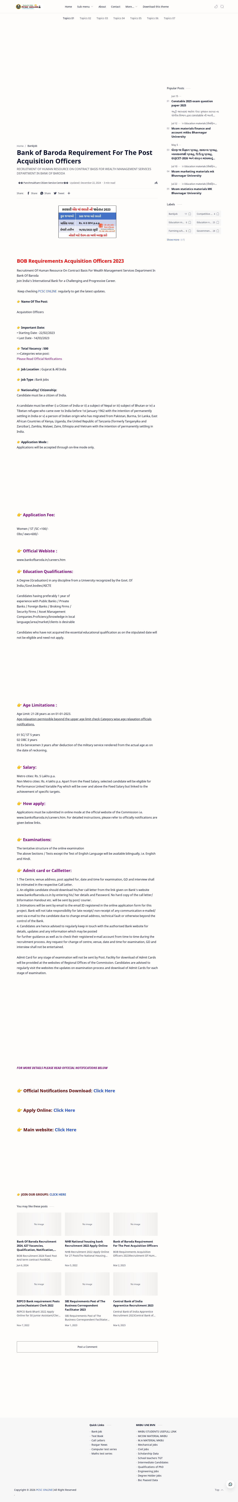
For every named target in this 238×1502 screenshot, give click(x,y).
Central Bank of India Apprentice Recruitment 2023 (133, 1303)
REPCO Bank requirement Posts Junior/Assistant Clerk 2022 (38, 1303)
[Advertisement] (119, 54)
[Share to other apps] (69, 193)
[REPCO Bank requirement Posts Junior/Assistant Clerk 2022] (39, 1284)
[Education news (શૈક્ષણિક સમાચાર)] (208, 222)
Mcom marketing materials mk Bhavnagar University (192, 173)
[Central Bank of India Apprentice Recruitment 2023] (135, 1284)
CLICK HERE (58, 1194)
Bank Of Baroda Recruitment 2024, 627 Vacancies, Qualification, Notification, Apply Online (36, 1246)
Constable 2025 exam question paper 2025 (192, 103)
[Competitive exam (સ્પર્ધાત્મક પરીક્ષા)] (208, 214)
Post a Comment (87, 1347)
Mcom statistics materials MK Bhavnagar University (191, 191)
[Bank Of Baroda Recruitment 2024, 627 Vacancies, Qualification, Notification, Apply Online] (39, 1224)
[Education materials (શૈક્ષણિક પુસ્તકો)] (204, 123)
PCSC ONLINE (47, 291)
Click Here (104, 1091)
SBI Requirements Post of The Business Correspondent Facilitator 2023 (85, 1305)
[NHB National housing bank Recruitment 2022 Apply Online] (87, 1224)
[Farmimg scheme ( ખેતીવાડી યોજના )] (180, 231)
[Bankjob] (180, 214)
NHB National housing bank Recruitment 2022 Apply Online (86, 1243)
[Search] (222, 6)
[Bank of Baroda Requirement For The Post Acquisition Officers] (135, 1224)
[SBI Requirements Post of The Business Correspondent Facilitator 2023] (87, 1284)
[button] (216, 6)
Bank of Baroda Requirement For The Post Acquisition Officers (135, 1243)
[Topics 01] (68, 18)
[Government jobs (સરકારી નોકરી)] (208, 231)
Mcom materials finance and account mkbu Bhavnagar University (191, 132)
